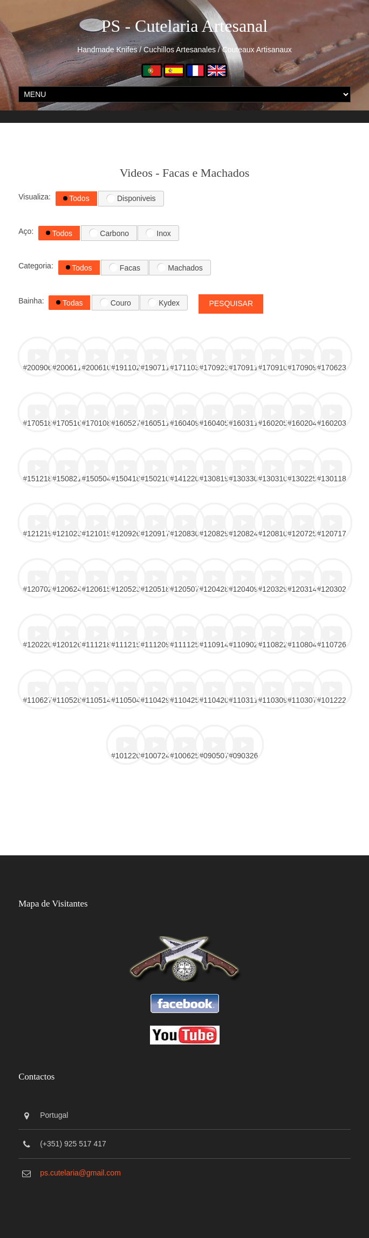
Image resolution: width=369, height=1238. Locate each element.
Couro (115, 302)
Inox (158, 233)
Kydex (164, 302)
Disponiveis (130, 198)
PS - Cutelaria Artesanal (184, 26)
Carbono (109, 233)
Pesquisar (231, 303)
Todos (76, 198)
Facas (124, 267)
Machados (179, 267)
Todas (69, 303)
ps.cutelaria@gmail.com (80, 1172)
